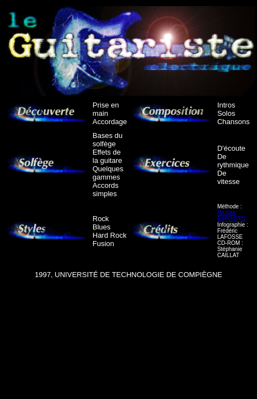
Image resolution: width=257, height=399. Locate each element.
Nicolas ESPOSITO (231, 215)
